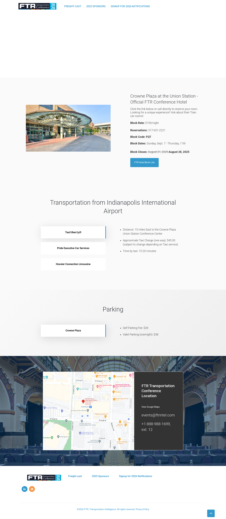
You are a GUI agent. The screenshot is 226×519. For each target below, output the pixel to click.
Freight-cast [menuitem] (75, 476)
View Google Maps (151, 407)
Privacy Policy (142, 509)
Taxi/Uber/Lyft (73, 232)
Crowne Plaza (73, 330)
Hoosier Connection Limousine (73, 264)
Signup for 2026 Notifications (131, 6)
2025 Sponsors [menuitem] (100, 476)
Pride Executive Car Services (73, 248)
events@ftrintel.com (158, 415)
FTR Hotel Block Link (144, 162)
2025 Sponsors (96, 6)
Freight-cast (73, 6)
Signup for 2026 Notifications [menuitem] (135, 476)
